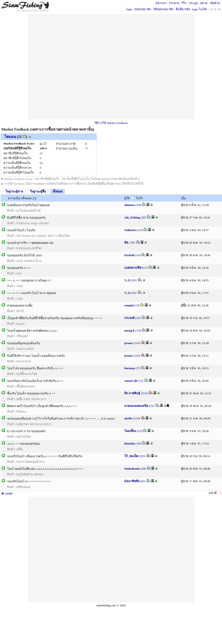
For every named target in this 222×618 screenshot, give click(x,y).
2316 (137, 343)
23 (41, 163)
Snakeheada (132, 468)
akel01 (128, 418)
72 (138, 368)
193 (138, 318)
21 (20, 137)
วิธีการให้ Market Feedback (111, 123)
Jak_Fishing (132, 217)
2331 (143, 456)
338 (139, 205)
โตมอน (10, 137)
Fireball (129, 255)
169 (138, 443)
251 (152, 406)
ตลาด (203, 3)
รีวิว (184, 3)
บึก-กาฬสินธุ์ (132, 393)
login (129, 9)
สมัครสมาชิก (142, 9)
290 (143, 468)
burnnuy (129, 368)
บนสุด (7, 493)
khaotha (129, 443)
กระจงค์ (129, 318)
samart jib (130, 380)
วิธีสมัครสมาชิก (163, 9)
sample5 (129, 305)
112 (141, 380)
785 (133, 242)
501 (134, 280)
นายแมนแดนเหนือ (136, 406)
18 (137, 305)
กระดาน (174, 3)
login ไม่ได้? (199, 9)
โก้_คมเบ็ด (131, 456)
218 (138, 255)
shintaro (129, 205)
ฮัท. (126, 242)
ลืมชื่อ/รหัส (183, 9)
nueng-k (129, 330)
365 (144, 217)
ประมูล (193, 3)
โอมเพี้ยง (130, 431)
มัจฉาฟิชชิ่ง (131, 481)
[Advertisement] (80, 66)
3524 (145, 393)
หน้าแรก (160, 3)
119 (140, 230)
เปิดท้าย (215, 3)
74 (146, 267)
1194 (137, 418)
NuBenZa (130, 230)
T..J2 (127, 280)
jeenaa (128, 343)
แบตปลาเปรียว (133, 267)
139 (138, 330)
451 (143, 481)
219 (140, 431)
